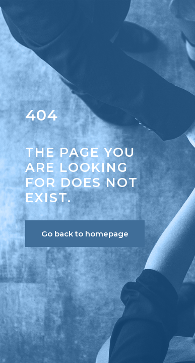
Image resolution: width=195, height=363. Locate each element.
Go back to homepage (84, 233)
